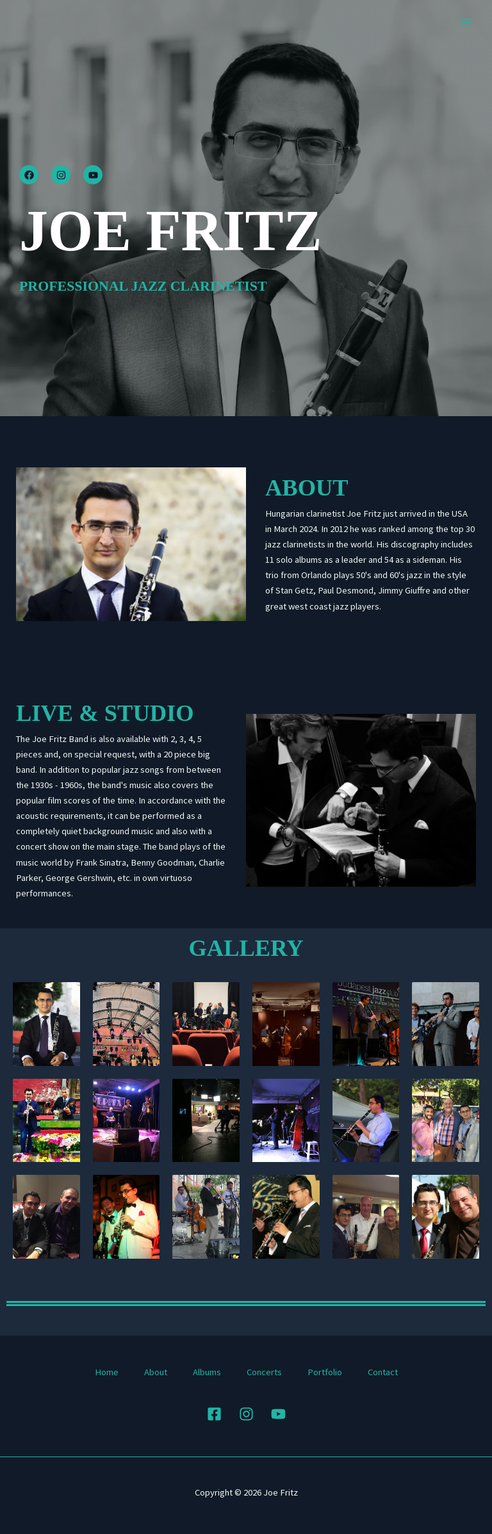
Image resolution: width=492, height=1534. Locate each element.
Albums (207, 1372)
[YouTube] (278, 1414)
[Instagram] (246, 1414)
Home (107, 1372)
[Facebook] (214, 1414)
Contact (383, 1372)
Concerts (264, 1372)
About (155, 1372)
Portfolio (325, 1372)
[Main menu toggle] (465, 22)
